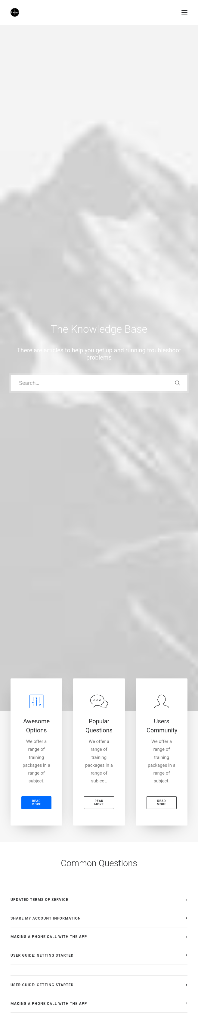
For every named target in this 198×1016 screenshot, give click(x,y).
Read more (37, 249)
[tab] (99, 346)
